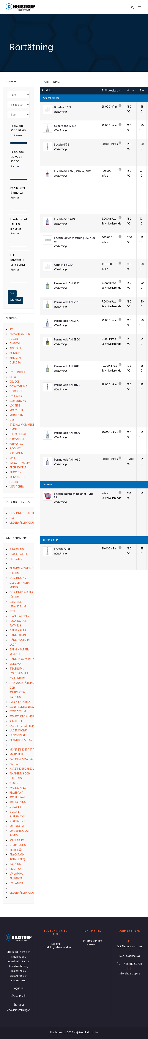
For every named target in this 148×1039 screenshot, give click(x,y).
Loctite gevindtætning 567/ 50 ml (74, 240)
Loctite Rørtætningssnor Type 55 (73, 495)
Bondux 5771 (62, 107)
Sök (12, 293)
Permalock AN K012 (67, 366)
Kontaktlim (18, 711)
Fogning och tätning (18, 623)
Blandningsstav (21, 740)
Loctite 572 (61, 145)
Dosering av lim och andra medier (20, 583)
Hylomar (16, 396)
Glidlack (15, 664)
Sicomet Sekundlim (16, 451)
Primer (14, 783)
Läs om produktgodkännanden (57, 946)
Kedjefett (16, 721)
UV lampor (17, 883)
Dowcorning (18, 386)
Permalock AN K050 (67, 433)
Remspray (16, 793)
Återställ (15, 300)
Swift (13, 458)
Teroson (15, 472)
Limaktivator (19, 554)
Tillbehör (16, 850)
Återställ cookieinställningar (18, 1007)
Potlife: (17, 193)
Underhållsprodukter (25, 523)
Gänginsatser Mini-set (19, 652)
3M (11, 329)
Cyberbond (17, 372)
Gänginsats (18, 630)
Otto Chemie (18, 434)
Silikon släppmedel (17, 814)
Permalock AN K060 (67, 460)
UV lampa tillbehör (16, 876)
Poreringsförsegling (24, 769)
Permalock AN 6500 (67, 340)
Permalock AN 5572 (67, 283)
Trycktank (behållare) (17, 857)
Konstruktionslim (22, 707)
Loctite (15, 406)
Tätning (15, 864)
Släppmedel (17, 821)
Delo (13, 377)
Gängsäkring (19, 635)
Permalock (17, 439)
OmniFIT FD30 (63, 265)
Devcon (15, 382)
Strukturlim (18, 845)
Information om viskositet (92, 943)
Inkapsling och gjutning (20, 776)
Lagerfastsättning (23, 726)
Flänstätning (19, 616)
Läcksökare (18, 735)
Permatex (16, 444)
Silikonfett (17, 807)
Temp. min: (18, 131)
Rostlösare (18, 797)
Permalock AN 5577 (67, 321)
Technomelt (18, 467)
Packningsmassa (21, 759)
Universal (16, 869)
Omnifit (15, 429)
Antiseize (16, 559)
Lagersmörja (19, 730)
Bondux (15, 353)
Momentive (17, 415)
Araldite (15, 348)
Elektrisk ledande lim (18, 604)
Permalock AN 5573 (67, 302)
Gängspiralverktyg (23, 659)
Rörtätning (18, 802)
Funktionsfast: (19, 226)
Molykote (16, 410)
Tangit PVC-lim (20, 463)
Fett (12, 611)
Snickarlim (17, 840)
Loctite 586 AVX (65, 219)
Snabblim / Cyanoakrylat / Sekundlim (20, 674)
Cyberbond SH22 (65, 126)
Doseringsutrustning (24, 513)
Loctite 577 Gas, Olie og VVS (72, 171)
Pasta (14, 764)
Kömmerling (18, 401)
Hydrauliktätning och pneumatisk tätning (22, 690)
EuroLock (16, 391)
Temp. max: (17, 159)
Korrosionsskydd (22, 716)
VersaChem (17, 487)
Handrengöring (20, 702)
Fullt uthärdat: (17, 262)
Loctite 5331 (62, 549)
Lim (12, 518)
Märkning (16, 754)
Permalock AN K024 (67, 385)
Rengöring (17, 549)
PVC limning (18, 788)
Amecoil (15, 343)
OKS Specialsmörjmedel (23, 422)
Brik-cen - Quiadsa (16, 360)
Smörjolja (17, 826)
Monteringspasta (22, 750)
